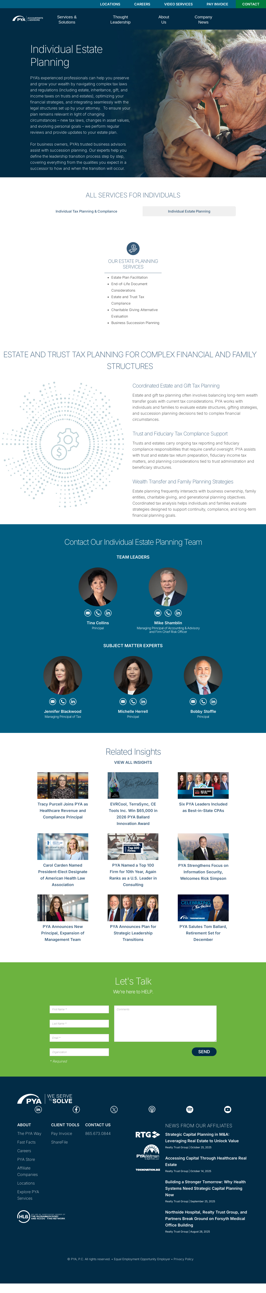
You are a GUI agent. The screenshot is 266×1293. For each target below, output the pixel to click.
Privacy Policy (184, 1259)
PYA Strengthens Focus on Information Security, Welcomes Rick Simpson (203, 872)
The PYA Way (29, 1133)
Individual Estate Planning (189, 211)
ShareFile (59, 1142)
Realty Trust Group (176, 1147)
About (24, 1125)
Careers (142, 4)
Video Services (178, 4)
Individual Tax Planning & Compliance (86, 211)
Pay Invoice (217, 4)
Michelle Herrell (133, 711)
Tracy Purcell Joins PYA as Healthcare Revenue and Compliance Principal (63, 810)
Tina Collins (98, 623)
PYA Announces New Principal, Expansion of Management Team (62, 933)
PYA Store (26, 1159)
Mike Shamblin (168, 623)
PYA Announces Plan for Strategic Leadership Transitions (133, 933)
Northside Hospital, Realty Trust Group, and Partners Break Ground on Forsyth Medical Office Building (206, 1218)
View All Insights (133, 762)
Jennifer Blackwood (62, 711)
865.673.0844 (98, 1133)
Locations (110, 4)
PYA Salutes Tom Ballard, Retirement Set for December (203, 933)
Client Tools (65, 1125)
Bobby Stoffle (203, 711)
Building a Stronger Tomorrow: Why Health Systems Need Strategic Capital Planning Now (205, 1188)
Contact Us (98, 1125)
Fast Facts (26, 1142)
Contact (251, 4)
